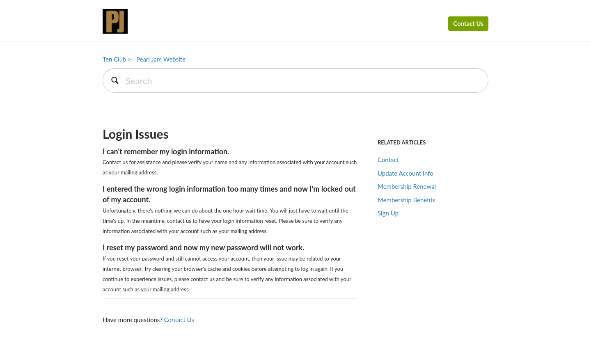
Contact (388, 159)
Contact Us (468, 23)
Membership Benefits (406, 200)
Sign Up (388, 213)
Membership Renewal (407, 186)
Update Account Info (405, 173)
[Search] (295, 80)
